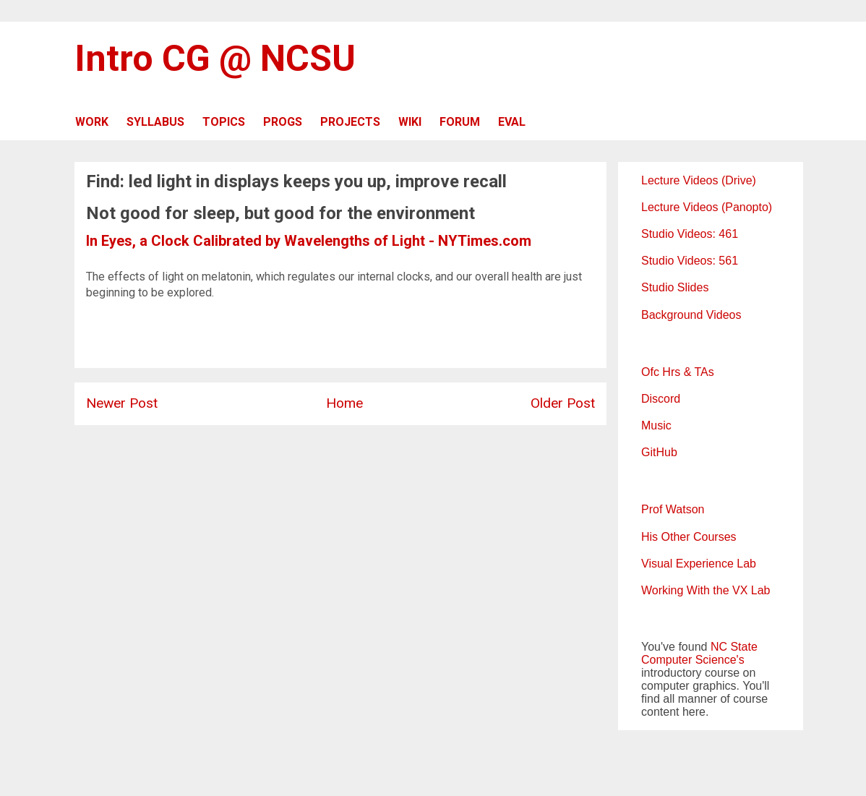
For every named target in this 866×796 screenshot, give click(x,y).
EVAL (512, 122)
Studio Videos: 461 (689, 234)
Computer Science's (693, 660)
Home (344, 403)
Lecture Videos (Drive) (698, 180)
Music (656, 425)
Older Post (563, 403)
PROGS (282, 122)
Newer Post (122, 403)
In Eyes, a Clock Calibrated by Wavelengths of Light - (262, 240)
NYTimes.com (484, 240)
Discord (660, 399)
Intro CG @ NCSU (215, 59)
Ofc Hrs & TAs (677, 372)
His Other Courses (689, 537)
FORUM (460, 122)
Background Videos (691, 315)
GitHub (659, 452)
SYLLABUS (155, 122)
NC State (734, 647)
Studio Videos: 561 (689, 260)
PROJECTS (350, 122)
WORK (91, 122)
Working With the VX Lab (705, 590)
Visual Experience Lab (698, 563)
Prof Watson (672, 509)
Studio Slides (674, 287)
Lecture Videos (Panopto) (706, 207)
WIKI (409, 122)
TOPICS (223, 122)
